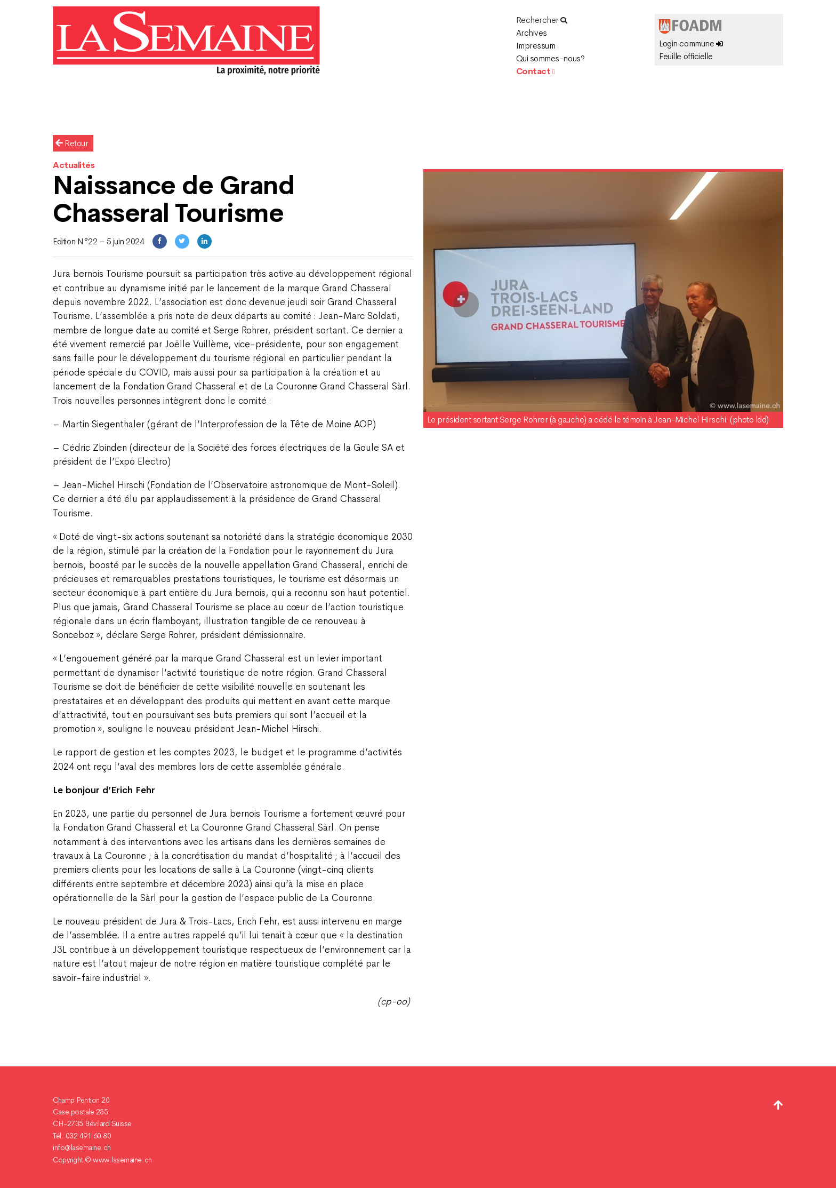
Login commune (690, 43)
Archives (531, 32)
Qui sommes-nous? (550, 58)
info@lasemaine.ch (82, 1147)
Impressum (536, 45)
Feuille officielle (685, 56)
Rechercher (541, 20)
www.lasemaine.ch (122, 1160)
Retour (71, 143)
